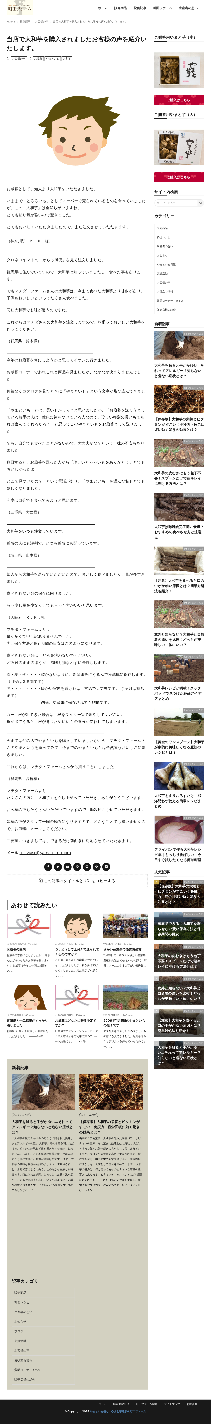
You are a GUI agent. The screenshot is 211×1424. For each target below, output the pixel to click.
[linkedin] (106, 867)
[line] (77, 867)
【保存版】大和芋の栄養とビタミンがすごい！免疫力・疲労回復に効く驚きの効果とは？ (109, 1127)
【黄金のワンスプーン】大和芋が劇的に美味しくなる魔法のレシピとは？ (179, 747)
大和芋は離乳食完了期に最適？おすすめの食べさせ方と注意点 (179, 532)
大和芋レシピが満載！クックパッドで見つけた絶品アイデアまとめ (177, 693)
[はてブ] (68, 867)
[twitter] (58, 867)
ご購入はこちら (178, 100)
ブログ (18, 1331)
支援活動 (20, 1341)
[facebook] (48, 867)
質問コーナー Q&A (27, 1370)
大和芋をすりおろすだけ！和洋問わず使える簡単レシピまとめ (177, 801)
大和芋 (67, 58)
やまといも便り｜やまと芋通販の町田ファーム (118, 1411)
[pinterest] (97, 867)
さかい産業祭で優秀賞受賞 (122, 949)
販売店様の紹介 (24, 1379)
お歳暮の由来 (16, 949)
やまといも (52, 58)
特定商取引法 (121, 1404)
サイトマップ (172, 1404)
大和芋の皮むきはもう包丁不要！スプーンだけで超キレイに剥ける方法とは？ (177, 478)
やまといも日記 (21, 1115)
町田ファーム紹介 (146, 1404)
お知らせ (20, 1322)
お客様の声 (41, 21)
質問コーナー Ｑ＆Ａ (170, 300)
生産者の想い (188, 8)
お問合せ (192, 1404)
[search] (200, 203)
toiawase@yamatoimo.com (45, 852)
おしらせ (162, 255)
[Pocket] (87, 867)
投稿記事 (140, 8)
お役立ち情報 (23, 1360)
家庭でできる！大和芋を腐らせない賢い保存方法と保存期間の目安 (179, 929)
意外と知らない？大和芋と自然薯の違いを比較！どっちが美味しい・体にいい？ (179, 639)
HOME (11, 21)
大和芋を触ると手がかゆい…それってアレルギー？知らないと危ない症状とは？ (42, 1127)
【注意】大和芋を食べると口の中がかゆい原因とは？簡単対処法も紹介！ (179, 585)
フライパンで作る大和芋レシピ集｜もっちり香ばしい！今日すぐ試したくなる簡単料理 (177, 854)
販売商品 (120, 8)
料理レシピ (21, 1302)
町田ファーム (162, 8)
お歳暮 (38, 58)
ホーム (103, 8)
